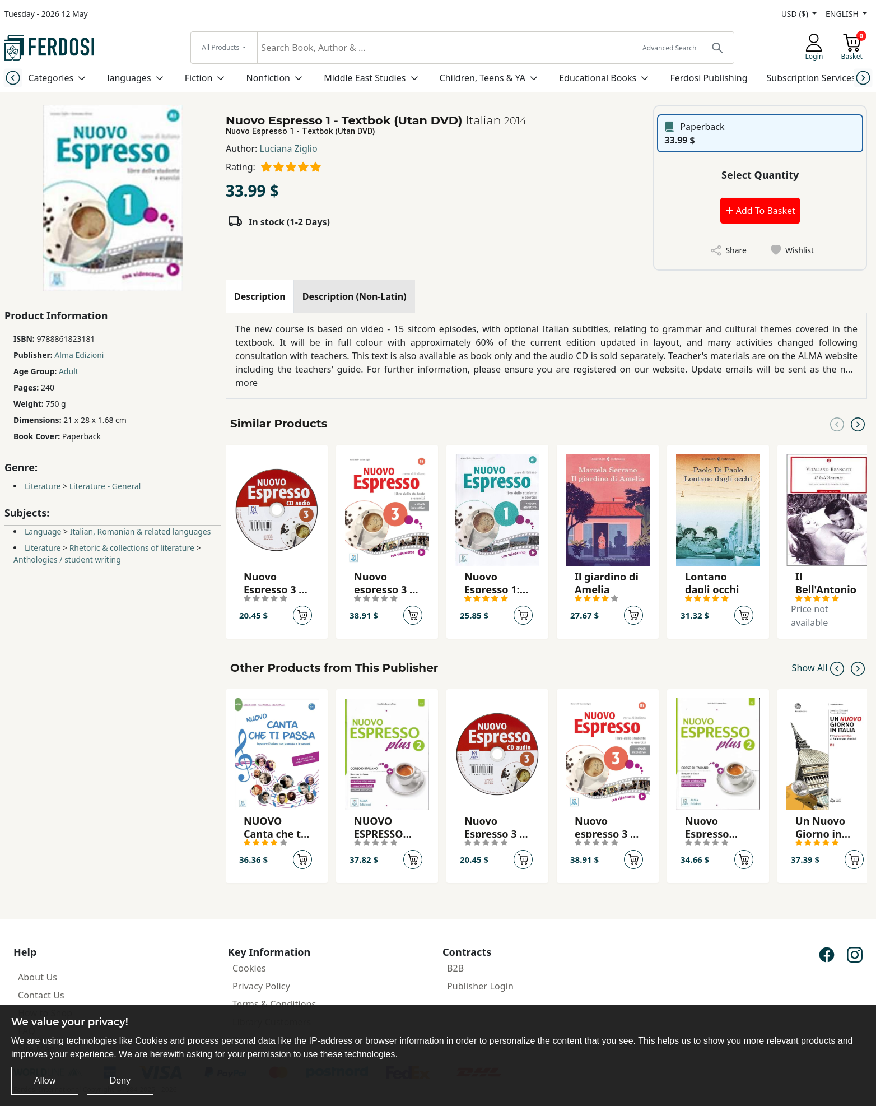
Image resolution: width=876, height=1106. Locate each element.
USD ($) (795, 13)
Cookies (249, 968)
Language (43, 531)
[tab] (260, 296)
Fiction (199, 78)
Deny (120, 1080)
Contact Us (41, 995)
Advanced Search (669, 48)
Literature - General (105, 486)
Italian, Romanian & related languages (140, 531)
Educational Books (597, 78)
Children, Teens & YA (482, 78)
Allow (44, 1080)
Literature (42, 486)
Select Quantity (760, 175)
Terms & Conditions (274, 1004)
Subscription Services (811, 78)
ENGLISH (843, 13)
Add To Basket (760, 211)
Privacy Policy (261, 986)
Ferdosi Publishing (708, 78)
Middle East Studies (365, 78)
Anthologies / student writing (67, 559)
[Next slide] (863, 77)
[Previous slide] (13, 77)
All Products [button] (221, 47)
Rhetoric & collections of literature (131, 547)
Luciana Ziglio (289, 148)
